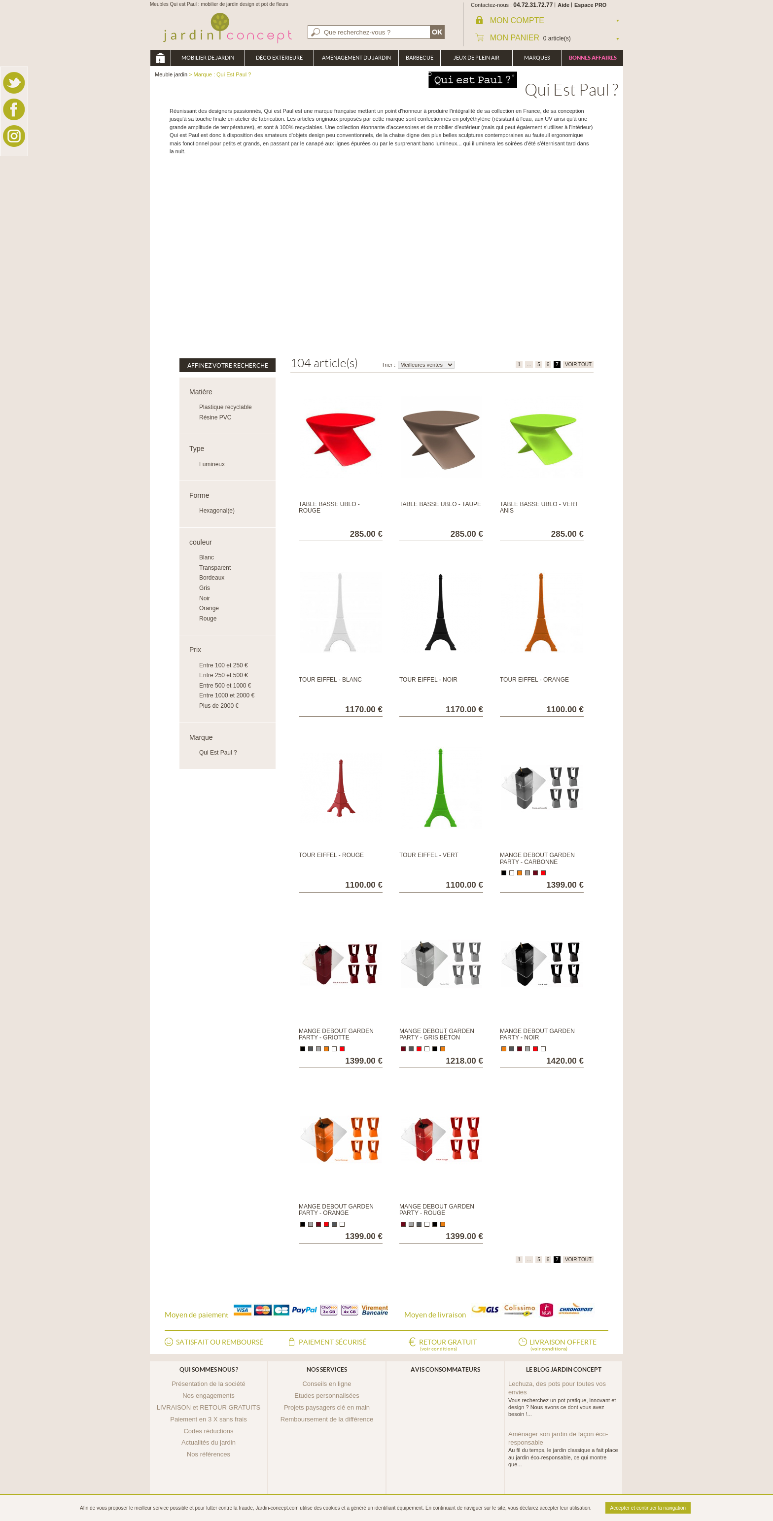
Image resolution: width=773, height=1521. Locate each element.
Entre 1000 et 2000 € (226, 695)
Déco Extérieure (279, 58)
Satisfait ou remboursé (219, 1342)
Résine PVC (215, 417)
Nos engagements (208, 1395)
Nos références (208, 1454)
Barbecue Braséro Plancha (419, 60)
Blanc (206, 557)
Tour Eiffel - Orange (534, 679)
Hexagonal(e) (217, 510)
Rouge (207, 618)
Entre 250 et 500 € (223, 675)
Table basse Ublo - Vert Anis (539, 507)
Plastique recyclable (225, 407)
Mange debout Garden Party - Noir (537, 1034)
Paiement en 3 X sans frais (208, 1419)
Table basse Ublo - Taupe (440, 504)
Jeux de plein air (476, 58)
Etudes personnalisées (326, 1395)
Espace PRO (590, 5)
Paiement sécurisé (332, 1342)
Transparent (215, 567)
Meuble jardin (160, 58)
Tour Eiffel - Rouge (331, 855)
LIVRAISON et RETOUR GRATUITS (208, 1407)
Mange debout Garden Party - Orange (336, 1209)
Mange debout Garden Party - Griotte (336, 1034)
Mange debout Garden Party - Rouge (436, 1209)
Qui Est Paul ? (218, 752)
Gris (204, 588)
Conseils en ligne (326, 1383)
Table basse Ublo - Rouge (329, 507)
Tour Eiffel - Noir (428, 679)
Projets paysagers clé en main (327, 1407)
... (529, 364)
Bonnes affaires (593, 58)
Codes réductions (208, 1431)
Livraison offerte (563, 1345)
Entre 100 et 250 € (223, 665)
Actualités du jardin (208, 1442)
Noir (204, 598)
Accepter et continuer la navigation (648, 1508)
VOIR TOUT (578, 364)
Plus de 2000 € (219, 705)
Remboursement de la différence (327, 1419)
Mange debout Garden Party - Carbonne (537, 858)
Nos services (327, 1369)
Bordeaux (211, 577)
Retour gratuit (448, 1345)
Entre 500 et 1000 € (225, 685)
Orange (209, 608)
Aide (563, 5)
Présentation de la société (209, 1383)
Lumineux (212, 464)
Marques (537, 58)
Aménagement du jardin (356, 58)
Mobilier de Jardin (207, 58)
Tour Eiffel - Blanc (330, 679)
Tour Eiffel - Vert (428, 855)
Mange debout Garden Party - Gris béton (436, 1034)
